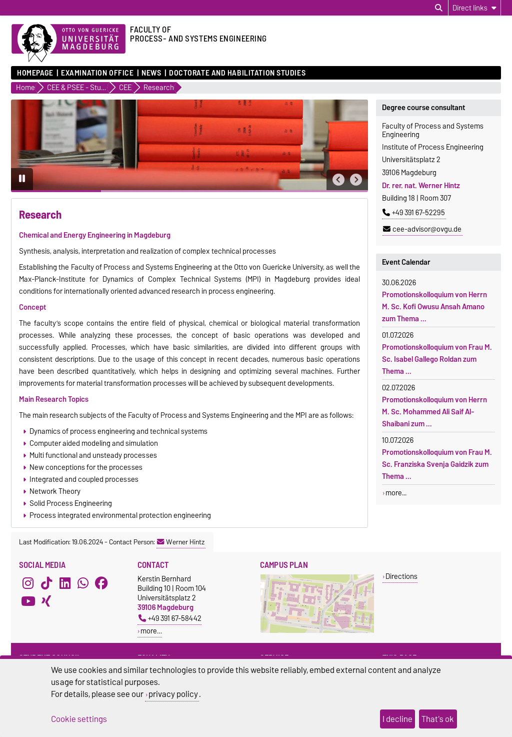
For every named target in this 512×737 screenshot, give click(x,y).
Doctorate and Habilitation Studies (237, 73)
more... (396, 493)
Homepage (35, 73)
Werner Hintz (180, 542)
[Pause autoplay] (22, 179)
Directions (402, 576)
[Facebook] (101, 583)
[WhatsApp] (83, 583)
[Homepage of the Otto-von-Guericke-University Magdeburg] (68, 44)
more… (151, 630)
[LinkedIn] (65, 583)
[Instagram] (28, 583)
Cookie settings (79, 719)
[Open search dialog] (438, 8)
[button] (338, 180)
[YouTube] (28, 601)
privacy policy (173, 694)
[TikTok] (47, 583)
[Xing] (47, 601)
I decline (397, 719)
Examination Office (97, 73)
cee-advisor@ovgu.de (422, 229)
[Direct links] (474, 8)
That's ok (438, 719)
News (151, 73)
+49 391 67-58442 (170, 618)
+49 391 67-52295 (413, 213)
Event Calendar (406, 262)
